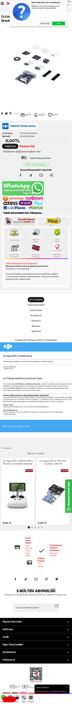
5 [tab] (42, 527)
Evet (58, 23)
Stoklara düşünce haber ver (22, 151)
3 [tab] (35, 527)
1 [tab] (29, 527)
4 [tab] (38, 527)
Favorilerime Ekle (53, 115)
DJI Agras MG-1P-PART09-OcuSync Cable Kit (53, 462)
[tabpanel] (17, 492)
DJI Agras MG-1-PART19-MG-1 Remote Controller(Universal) (18, 462)
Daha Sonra (45, 23)
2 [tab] (32, 527)
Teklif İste (10, 146)
